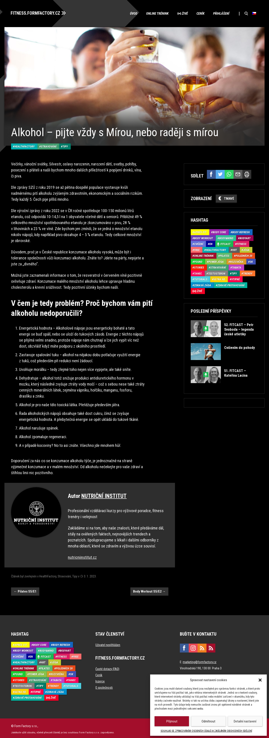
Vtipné (235, 279)
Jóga (246, 249)
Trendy (247, 273)
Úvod (132, 13)
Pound (198, 261)
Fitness (241, 243)
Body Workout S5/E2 (149, 590)
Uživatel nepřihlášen (107, 643)
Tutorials (200, 279)
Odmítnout (208, 721)
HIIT (234, 249)
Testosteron (216, 273)
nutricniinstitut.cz (82, 555)
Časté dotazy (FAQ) (107, 667)
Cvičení (198, 243)
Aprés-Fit (200, 232)
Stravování (48, 144)
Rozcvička (236, 261)
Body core (219, 232)
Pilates (224, 255)
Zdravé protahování (230, 285)
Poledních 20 (244, 255)
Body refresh (241, 232)
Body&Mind (226, 238)
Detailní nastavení (245, 721)
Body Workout (203, 238)
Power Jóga (216, 261)
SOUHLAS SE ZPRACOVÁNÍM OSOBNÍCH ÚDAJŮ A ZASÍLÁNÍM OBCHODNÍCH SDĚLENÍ (206, 730)
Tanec (198, 273)
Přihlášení (220, 13)
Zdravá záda (202, 285)
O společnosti (104, 686)
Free (197, 249)
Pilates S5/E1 (25, 590)
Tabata (236, 267)
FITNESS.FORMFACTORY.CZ (36, 13)
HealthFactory (24, 144)
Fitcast (225, 243)
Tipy (65, 144)
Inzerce (100, 679)
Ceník (200, 13)
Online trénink (156, 13)
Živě (184, 13)
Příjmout (171, 721)
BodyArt (245, 238)
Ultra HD (219, 279)
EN (210, 243)
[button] (260, 680)
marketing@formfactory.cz (199, 660)
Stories (199, 267)
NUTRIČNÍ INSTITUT (104, 494)
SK (251, 261)
